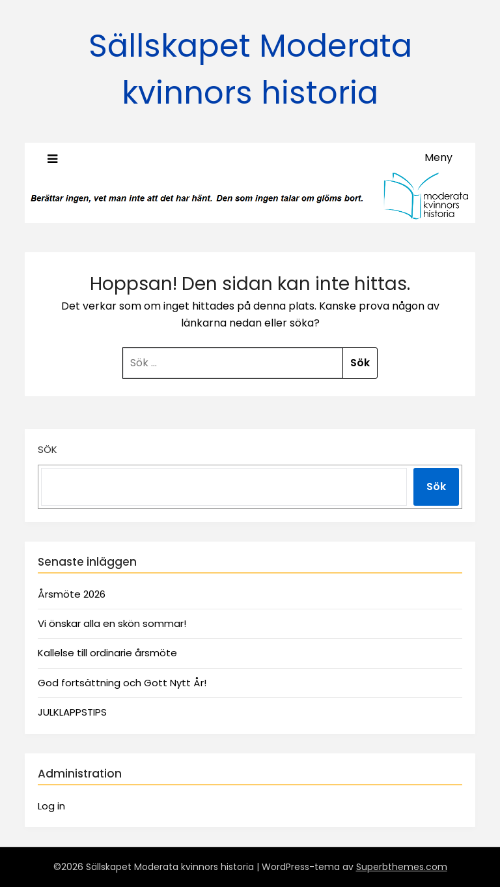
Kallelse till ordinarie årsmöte (107, 653)
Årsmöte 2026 (71, 594)
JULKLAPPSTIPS (72, 712)
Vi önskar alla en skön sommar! (112, 623)
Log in (51, 806)
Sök (47, 449)
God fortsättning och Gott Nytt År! (122, 683)
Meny (438, 157)
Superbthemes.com (401, 866)
